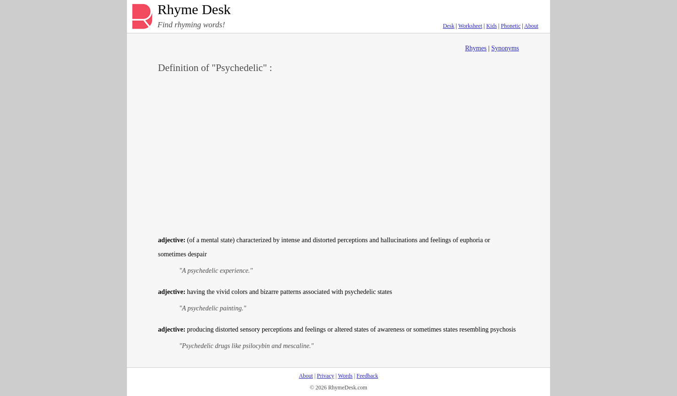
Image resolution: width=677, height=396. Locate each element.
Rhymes (476, 48)
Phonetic (510, 26)
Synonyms (505, 48)
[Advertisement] (338, 153)
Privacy (325, 375)
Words (345, 375)
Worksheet (470, 26)
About (531, 26)
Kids (491, 26)
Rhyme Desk (194, 9)
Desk (449, 26)
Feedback (367, 375)
